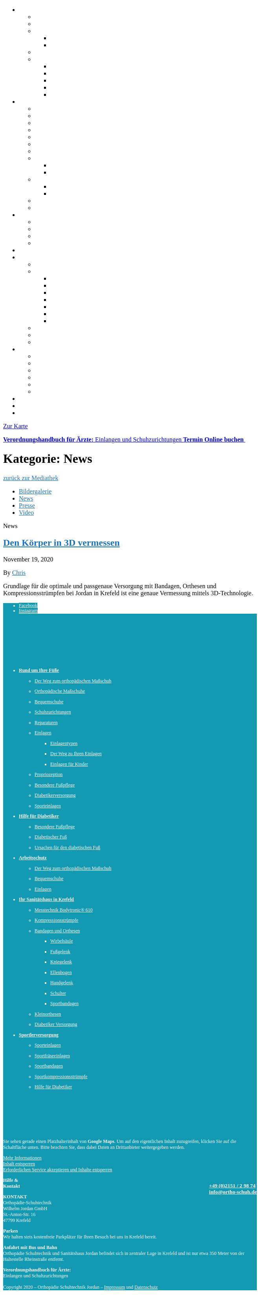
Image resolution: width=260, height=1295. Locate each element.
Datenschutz (145, 1287)
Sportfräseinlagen (57, 370)
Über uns (30, 9)
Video (26, 512)
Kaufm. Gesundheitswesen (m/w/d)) (95, 73)
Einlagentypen (68, 165)
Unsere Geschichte (73, 38)
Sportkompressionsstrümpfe (70, 377)
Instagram (28, 610)
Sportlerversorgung (59, 207)
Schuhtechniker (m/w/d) (80, 66)
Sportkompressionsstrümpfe (61, 1076)
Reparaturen (50, 144)
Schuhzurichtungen (59, 137)
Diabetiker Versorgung (56, 1024)
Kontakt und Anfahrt (45, 412)
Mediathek (32, 398)
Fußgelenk (63, 299)
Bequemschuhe (54, 130)
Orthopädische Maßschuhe (68, 122)
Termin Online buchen (214, 439)
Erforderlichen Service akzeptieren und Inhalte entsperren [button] (57, 1169)
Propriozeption (53, 151)
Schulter (60, 306)
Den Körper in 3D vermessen (61, 542)
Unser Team (50, 31)
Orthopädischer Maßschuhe (84, 186)
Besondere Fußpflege (61, 229)
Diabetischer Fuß (56, 236)
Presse (27, 505)
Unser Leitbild (68, 45)
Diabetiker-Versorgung (63, 342)
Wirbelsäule (65, 320)
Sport (26, 349)
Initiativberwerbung (75, 94)
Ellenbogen (64, 313)
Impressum (114, 1287)
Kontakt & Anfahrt (58, 23)
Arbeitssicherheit (56, 179)
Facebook (28, 605)
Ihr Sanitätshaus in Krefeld (46, 899)
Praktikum (63, 87)
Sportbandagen (69, 278)
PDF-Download (78, 1272)
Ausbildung (65, 80)
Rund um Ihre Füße (43, 101)
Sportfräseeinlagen (52, 1055)
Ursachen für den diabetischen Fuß (78, 243)
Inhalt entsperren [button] (19, 1164)
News (26, 498)
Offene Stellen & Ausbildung (71, 59)
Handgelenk (65, 292)
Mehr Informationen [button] (22, 1158)
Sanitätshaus (34, 257)
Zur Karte (15, 426)
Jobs (24, 405)
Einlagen (46, 158)
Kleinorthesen (48, 1014)
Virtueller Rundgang (60, 52)
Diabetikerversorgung (62, 200)
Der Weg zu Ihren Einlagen (84, 172)
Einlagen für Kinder (69, 764)
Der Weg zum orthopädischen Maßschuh (86, 115)
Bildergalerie (35, 491)
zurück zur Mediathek (30, 478)
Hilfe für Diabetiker (44, 214)
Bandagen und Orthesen (65, 271)
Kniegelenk (64, 285)
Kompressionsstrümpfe (64, 335)
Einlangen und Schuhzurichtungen (93, 439)
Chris (19, 572)
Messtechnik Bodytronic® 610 (73, 328)
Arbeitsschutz (36, 250)
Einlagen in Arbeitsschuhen (84, 193)
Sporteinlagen (52, 363)
